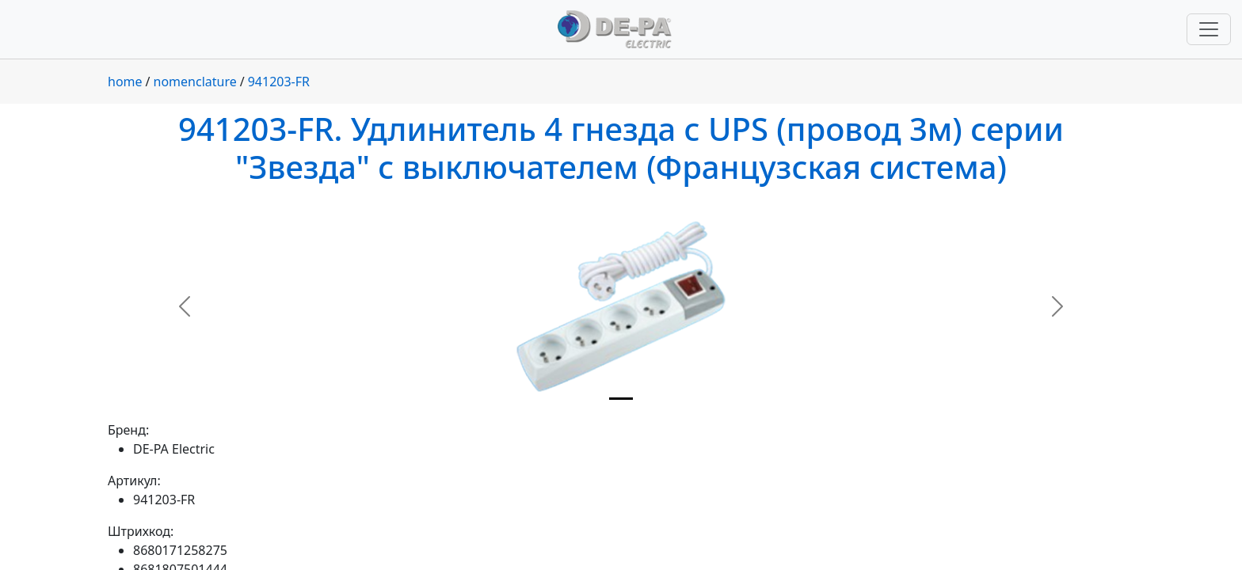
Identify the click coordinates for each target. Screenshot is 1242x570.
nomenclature (195, 81)
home (125, 81)
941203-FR (279, 81)
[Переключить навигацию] (1209, 29)
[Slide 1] (621, 399)
